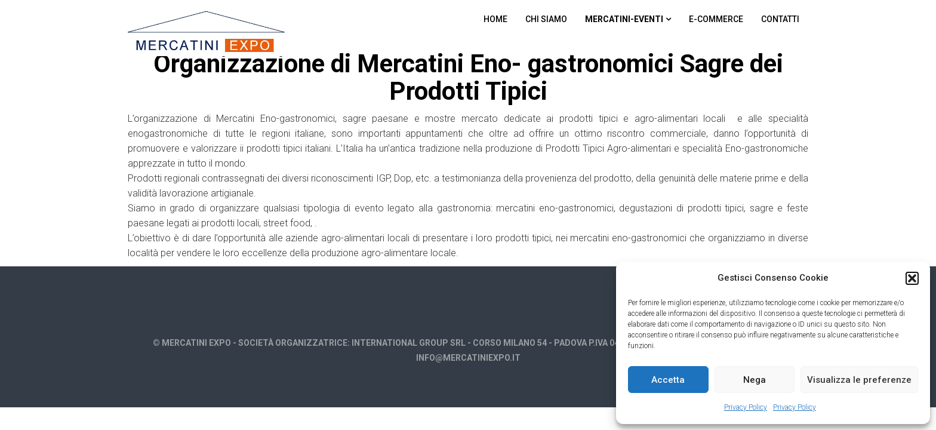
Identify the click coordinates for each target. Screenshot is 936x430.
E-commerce (716, 19)
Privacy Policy (745, 407)
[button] (912, 278)
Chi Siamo (546, 19)
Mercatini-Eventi (624, 19)
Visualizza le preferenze (859, 379)
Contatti (780, 19)
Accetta (668, 379)
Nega (754, 379)
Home (495, 19)
